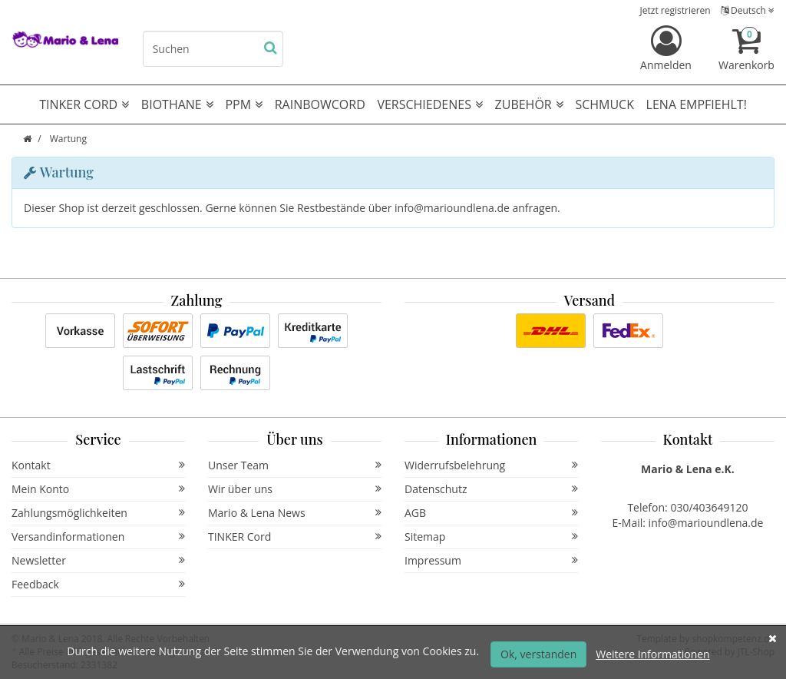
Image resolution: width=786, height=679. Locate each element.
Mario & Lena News (294, 512)
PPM (244, 104)
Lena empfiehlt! (696, 104)
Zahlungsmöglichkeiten (98, 512)
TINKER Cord (294, 536)
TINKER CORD (84, 104)
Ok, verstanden (538, 654)
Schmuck (604, 104)
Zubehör (529, 104)
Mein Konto (98, 489)
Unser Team (294, 465)
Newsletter (98, 560)
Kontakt (98, 465)
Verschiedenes (430, 104)
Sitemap (491, 536)
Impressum (491, 560)
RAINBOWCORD (320, 104)
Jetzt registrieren (675, 10)
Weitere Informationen (652, 654)
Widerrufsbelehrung (491, 465)
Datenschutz (491, 489)
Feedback (98, 584)
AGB (491, 512)
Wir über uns (294, 489)
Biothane (177, 104)
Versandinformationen (98, 536)
